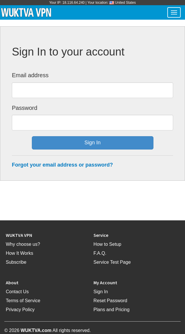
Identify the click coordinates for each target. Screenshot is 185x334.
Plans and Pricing (112, 309)
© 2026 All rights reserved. (47, 330)
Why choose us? (23, 244)
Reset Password (110, 300)
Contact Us (17, 291)
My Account (105, 282)
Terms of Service (23, 300)
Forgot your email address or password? (62, 165)
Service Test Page (112, 262)
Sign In (101, 291)
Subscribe (16, 262)
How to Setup (107, 244)
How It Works (19, 253)
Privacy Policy (20, 309)
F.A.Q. (100, 253)
